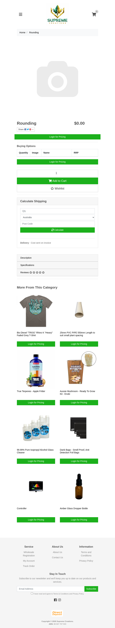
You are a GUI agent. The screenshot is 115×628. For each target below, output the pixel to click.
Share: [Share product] (25, 129)
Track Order (29, 566)
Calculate (57, 230)
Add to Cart (57, 180)
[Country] (57, 217)
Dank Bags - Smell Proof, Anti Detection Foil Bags (74, 451)
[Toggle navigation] (20, 14)
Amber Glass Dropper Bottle (74, 508)
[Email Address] (51, 589)
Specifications (27, 265)
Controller (22, 508)
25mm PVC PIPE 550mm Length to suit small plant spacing (77, 334)
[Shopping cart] (94, 14)
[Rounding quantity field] (57, 173)
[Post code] (57, 224)
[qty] (57, 211)
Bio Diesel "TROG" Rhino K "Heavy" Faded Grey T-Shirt (35, 334)
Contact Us (57, 557)
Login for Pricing (57, 137)
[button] (57, 188)
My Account (29, 561)
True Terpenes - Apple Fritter (31, 391)
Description (26, 258)
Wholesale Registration (29, 554)
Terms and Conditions (86, 554)
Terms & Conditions (61, 594)
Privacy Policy (86, 561)
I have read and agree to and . (57, 593)
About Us (57, 552)
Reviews (32, 272)
